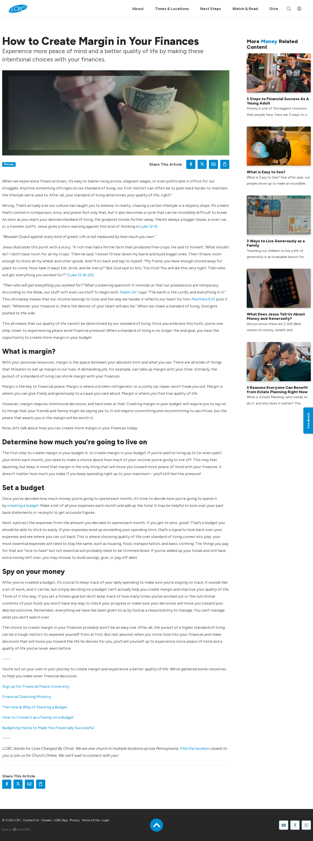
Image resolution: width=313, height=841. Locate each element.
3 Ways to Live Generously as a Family (276, 243)
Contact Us (31, 820)
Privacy (75, 820)
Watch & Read (245, 8)
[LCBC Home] (18, 8)
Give (273, 8)
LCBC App (61, 820)
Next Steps (210, 8)
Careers (46, 820)
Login (105, 820)
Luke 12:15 (148, 226)
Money (9, 164)
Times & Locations (172, 8)
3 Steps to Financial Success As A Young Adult (278, 101)
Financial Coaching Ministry (26, 696)
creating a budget (23, 505)
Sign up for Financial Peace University (35, 686)
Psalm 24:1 (129, 292)
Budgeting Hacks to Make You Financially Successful (48, 727)
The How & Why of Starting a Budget (34, 707)
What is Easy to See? (266, 172)
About (138, 8)
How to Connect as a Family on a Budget (38, 717)
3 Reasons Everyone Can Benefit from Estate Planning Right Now (277, 389)
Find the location (194, 748)
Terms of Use (91, 820)
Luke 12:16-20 (80, 275)
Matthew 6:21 (203, 299)
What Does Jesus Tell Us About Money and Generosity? (276, 316)
